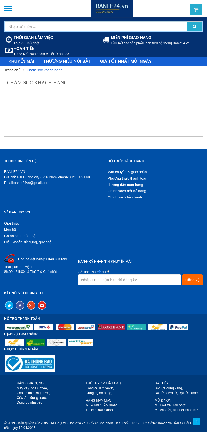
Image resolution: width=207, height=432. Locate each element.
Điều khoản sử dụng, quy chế (27, 242)
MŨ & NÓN (163, 400)
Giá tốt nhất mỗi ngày (126, 61)
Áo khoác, (110, 405)
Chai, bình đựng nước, (33, 393)
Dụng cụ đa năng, (99, 393)
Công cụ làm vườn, (100, 388)
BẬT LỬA (162, 383)
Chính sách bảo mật (20, 236)
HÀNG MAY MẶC (98, 400)
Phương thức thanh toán (127, 178)
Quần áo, (111, 410)
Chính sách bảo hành (125, 197)
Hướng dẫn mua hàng (125, 185)
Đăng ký (192, 280)
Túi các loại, (94, 410)
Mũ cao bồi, (163, 410)
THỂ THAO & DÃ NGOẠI (104, 383)
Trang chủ (12, 70)
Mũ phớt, (179, 405)
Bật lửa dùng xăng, (169, 388)
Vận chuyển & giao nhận (127, 172)
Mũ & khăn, (94, 405)
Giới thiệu (11, 223)
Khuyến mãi (21, 61)
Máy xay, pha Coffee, (32, 388)
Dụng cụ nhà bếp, (30, 402)
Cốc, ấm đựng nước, (32, 398)
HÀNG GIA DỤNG (30, 383)
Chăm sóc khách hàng (44, 70)
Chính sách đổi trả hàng (127, 191)
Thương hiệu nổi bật (67, 61)
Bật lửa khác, (188, 393)
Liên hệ (10, 229)
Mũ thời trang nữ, (185, 410)
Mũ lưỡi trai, (164, 405)
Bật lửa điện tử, (166, 393)
